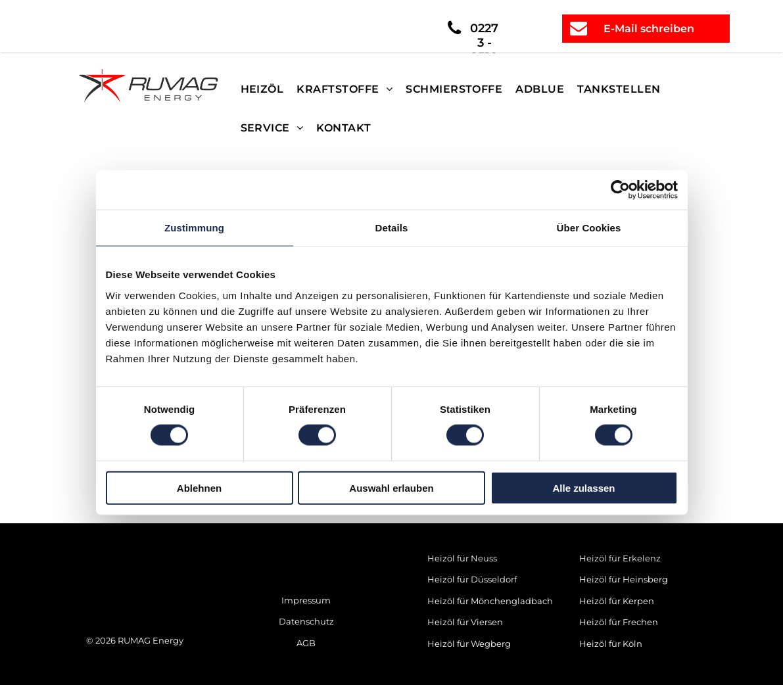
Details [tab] (391, 227)
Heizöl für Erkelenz (620, 558)
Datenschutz (306, 621)
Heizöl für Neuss (462, 558)
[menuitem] (262, 89)
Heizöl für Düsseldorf (472, 579)
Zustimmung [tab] (194, 227)
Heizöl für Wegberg (469, 643)
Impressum (306, 600)
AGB (306, 643)
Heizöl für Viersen (465, 622)
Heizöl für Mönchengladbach (490, 601)
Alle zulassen (583, 487)
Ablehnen (199, 487)
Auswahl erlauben (391, 487)
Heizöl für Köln (610, 643)
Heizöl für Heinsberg (623, 579)
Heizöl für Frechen (618, 622)
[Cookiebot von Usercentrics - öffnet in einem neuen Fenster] (620, 190)
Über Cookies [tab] (589, 227)
